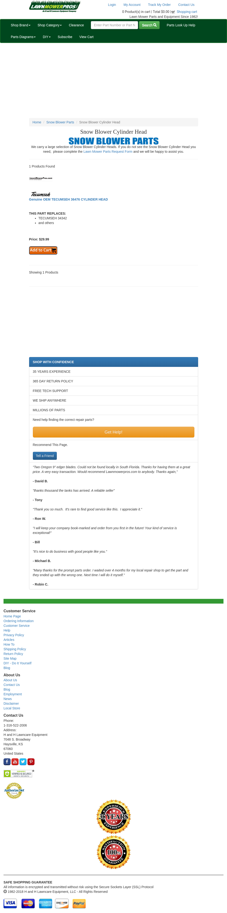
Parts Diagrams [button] (23, 37)
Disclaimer (11, 703)
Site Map (10, 658)
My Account (131, 5)
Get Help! (113, 432)
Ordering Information (19, 621)
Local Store (12, 708)
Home (37, 122)
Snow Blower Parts (60, 122)
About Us (10, 680)
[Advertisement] (113, 80)
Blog (7, 668)
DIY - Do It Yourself (17, 663)
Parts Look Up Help (181, 25)
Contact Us (186, 5)
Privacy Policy (14, 635)
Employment (13, 694)
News (8, 699)
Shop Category (50, 25)
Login (112, 5)
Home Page (12, 616)
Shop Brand (21, 25)
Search (149, 25)
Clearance (76, 25)
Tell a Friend (45, 456)
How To (9, 644)
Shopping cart (187, 12)
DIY (46, 37)
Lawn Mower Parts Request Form (108, 151)
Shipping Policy (15, 649)
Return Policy (13, 654)
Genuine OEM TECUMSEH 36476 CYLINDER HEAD (68, 199)
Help (7, 630)
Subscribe (65, 37)
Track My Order (159, 5)
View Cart (86, 37)
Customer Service (17, 626)
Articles (9, 640)
